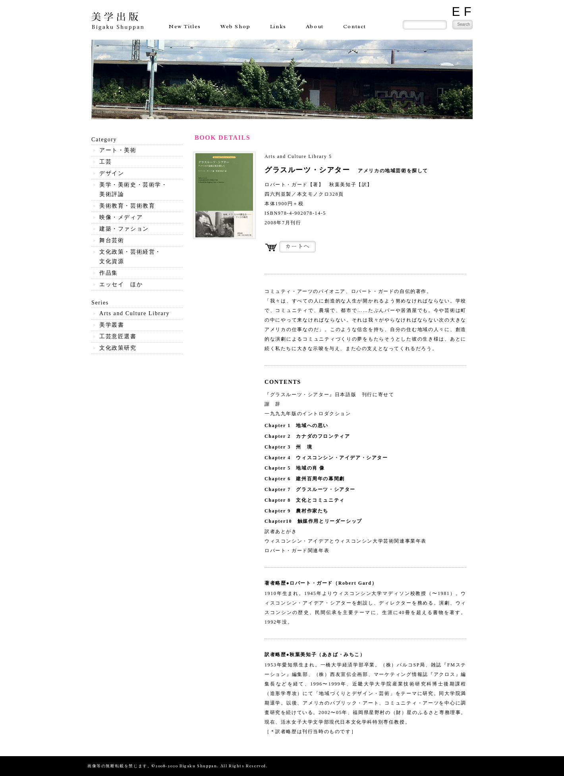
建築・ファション (124, 229)
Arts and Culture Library (134, 313)
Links (278, 26)
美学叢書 (111, 325)
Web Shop (235, 26)
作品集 (108, 273)
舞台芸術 (111, 240)
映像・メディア (121, 217)
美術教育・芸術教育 (127, 206)
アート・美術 (118, 150)
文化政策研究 (118, 348)
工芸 (105, 162)
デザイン (111, 173)
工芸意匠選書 (118, 336)
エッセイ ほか (121, 284)
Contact (354, 26)
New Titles (185, 26)
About (315, 26)
